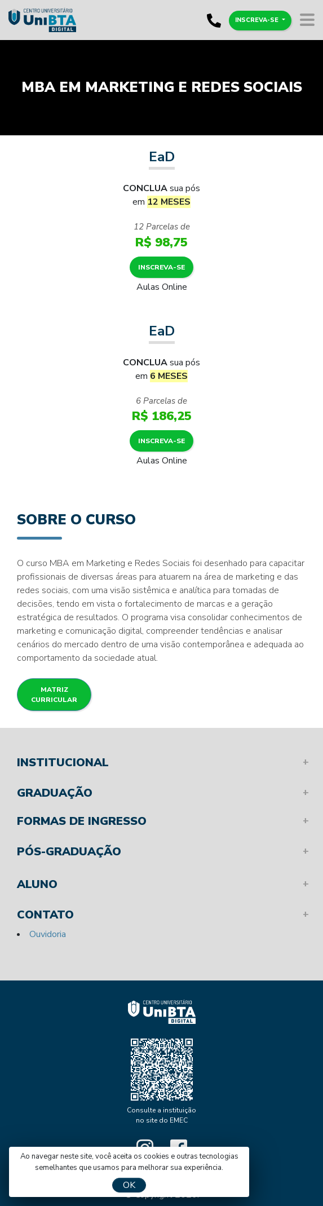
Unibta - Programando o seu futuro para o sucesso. (162, 1011)
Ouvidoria (47, 934)
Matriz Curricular (54, 694)
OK (129, 1185)
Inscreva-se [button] (257, 20)
